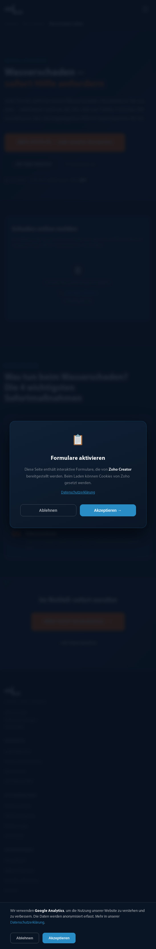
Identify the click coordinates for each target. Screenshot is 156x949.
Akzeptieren (59, 938)
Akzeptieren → (107, 510)
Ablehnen (48, 510)
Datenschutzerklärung (78, 492)
